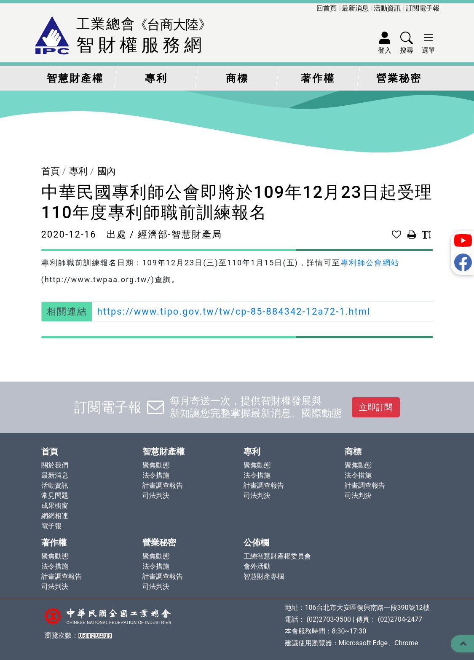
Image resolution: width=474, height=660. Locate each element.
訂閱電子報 (422, 8)
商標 (237, 78)
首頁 (50, 171)
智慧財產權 (75, 78)
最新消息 (355, 8)
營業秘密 (399, 78)
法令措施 (155, 475)
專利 (156, 78)
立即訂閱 (376, 407)
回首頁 (326, 8)
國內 (106, 171)
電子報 (51, 526)
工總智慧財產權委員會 (277, 556)
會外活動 (257, 566)
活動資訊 (387, 8)
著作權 (318, 78)
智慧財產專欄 (264, 576)
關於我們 (54, 465)
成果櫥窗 (54, 506)
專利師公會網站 (369, 262)
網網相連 (54, 516)
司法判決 (155, 496)
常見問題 (54, 496)
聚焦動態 (155, 465)
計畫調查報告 (162, 485)
